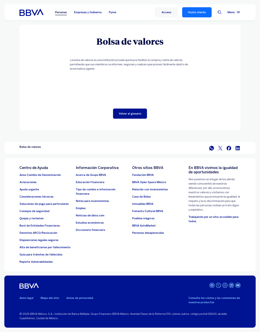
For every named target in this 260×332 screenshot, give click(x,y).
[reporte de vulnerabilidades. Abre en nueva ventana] (36, 262)
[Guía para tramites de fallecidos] (41, 254)
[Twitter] (218, 286)
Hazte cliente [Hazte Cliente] (197, 12)
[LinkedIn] (231, 286)
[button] (130, 114)
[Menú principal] (234, 12)
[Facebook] (211, 286)
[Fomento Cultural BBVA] (147, 211)
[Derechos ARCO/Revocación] (38, 233)
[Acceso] (166, 12)
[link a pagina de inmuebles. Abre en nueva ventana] (142, 204)
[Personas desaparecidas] (148, 233)
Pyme (112, 12)
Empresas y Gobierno (88, 12)
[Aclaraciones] (28, 182)
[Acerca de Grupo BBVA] (91, 175)
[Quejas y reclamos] (32, 218)
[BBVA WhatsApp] (211, 148)
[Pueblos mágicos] (143, 218)
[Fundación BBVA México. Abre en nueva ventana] (143, 175)
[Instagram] (225, 286)
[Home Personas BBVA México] (32, 12)
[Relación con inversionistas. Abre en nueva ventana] (150, 189)
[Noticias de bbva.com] (90, 215)
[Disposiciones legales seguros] (39, 240)
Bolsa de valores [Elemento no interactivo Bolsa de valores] (30, 147)
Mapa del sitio (50, 298)
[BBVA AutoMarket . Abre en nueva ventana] (144, 225)
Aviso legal (26, 298)
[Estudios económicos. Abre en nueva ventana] (90, 223)
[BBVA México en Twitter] (220, 148)
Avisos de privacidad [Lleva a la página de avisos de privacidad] (79, 298)
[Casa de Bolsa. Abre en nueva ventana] (141, 196)
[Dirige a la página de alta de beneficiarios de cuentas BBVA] (45, 247)
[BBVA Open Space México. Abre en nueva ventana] (149, 182)
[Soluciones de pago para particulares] (44, 204)
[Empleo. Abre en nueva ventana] (81, 208)
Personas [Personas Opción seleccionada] (61, 12)
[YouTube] (237, 286)
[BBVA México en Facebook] (229, 148)
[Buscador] (219, 12)
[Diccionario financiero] (90, 230)
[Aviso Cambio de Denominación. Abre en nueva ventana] (40, 175)
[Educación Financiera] (90, 182)
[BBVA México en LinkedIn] (237, 148)
